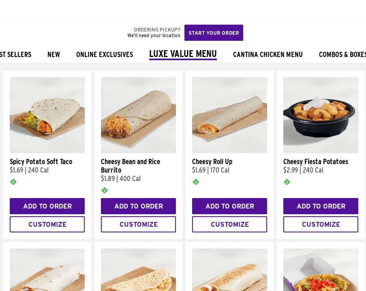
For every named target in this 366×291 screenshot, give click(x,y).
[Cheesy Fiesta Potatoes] (320, 151)
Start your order (213, 33)
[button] (33, 10)
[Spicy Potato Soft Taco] (47, 151)
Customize (47, 224)
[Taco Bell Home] (14, 10)
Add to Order (47, 206)
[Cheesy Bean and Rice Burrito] (138, 151)
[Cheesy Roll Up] (229, 151)
